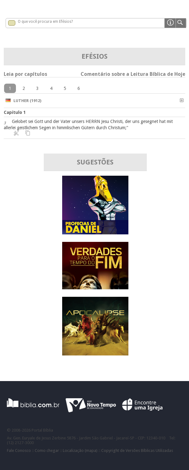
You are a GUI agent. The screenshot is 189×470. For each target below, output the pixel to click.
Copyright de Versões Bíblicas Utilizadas (137, 450)
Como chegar (47, 450)
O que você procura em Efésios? (45, 21)
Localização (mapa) (80, 450)
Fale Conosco (19, 450)
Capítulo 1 (15, 112)
